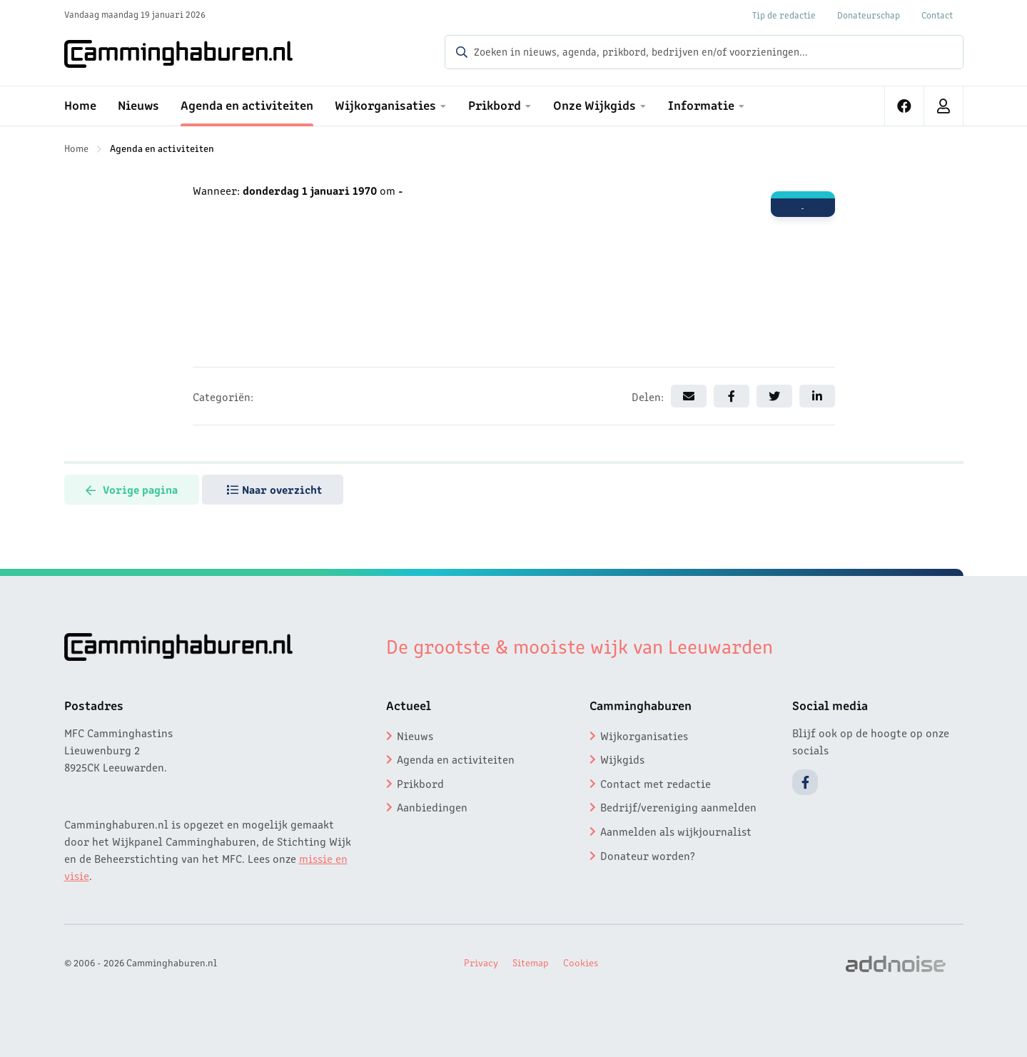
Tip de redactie (784, 14)
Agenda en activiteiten (162, 148)
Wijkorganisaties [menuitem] (385, 104)
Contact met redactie (655, 783)
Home (76, 148)
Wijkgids (622, 758)
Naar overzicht (274, 488)
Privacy (481, 962)
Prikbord (420, 783)
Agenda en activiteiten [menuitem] (247, 104)
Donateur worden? (647, 855)
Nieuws (415, 735)
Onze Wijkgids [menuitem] (594, 104)
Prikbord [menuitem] (494, 104)
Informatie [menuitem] (701, 104)
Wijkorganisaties (644, 735)
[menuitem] (904, 106)
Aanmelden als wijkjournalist (676, 830)
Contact (937, 14)
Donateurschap (868, 14)
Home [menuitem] (80, 104)
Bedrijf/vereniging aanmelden (678, 806)
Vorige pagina (132, 488)
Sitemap (530, 962)
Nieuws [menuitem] (138, 104)
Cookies (580, 962)
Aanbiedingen (432, 806)
